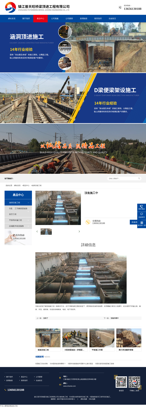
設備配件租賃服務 (16, 226)
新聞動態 (9, 380)
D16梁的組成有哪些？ (58, 364)
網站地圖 (84, 399)
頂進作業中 (115, 318)
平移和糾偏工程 (15, 220)
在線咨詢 (136, 222)
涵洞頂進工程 (37, 185)
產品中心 (26, 185)
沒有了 (45, 318)
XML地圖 (92, 399)
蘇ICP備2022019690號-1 (66, 399)
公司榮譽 (39, 377)
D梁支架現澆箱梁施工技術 (104, 364)
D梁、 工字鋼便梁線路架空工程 (18, 211)
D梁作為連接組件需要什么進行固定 (80, 364)
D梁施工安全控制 (41, 364)
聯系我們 (24, 380)
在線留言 (39, 380)
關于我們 (9, 377)
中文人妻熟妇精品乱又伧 (9, 406)
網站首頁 (17, 185)
